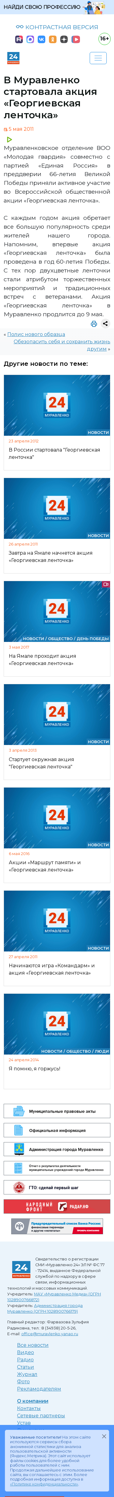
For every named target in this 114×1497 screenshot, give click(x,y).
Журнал (27, 1374)
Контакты (29, 1408)
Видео (25, 1352)
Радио (25, 1360)
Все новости (33, 1345)
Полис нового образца (36, 334)
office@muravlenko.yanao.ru (49, 1334)
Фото (23, 1381)
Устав (24, 1423)
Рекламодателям (39, 1389)
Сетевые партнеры (41, 1416)
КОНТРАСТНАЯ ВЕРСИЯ (57, 27)
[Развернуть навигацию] (98, 58)
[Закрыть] (104, 1436)
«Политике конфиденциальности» (44, 1484)
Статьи (25, 1367)
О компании (32, 1401)
